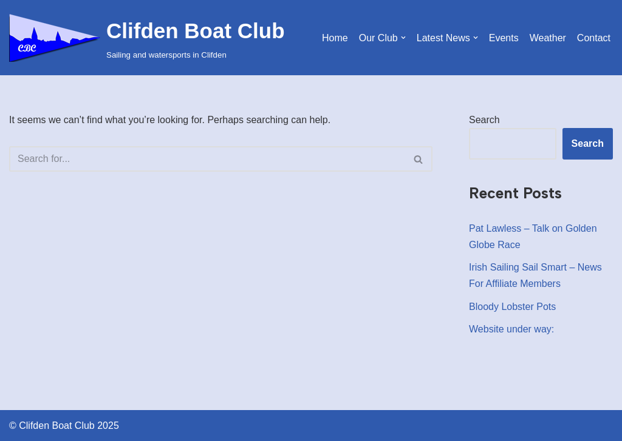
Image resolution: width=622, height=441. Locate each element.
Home (335, 38)
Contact (593, 38)
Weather (548, 38)
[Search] (207, 159)
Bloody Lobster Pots (512, 306)
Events (504, 38)
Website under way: (511, 329)
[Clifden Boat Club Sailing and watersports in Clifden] (147, 37)
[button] (403, 37)
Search (484, 120)
